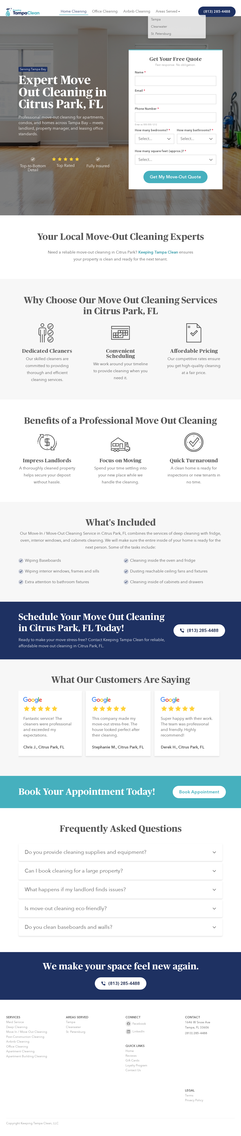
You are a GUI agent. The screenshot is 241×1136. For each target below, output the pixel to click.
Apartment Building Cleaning (26, 1063)
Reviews (131, 1063)
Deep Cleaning (16, 1034)
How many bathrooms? (195, 132)
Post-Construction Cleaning (25, 1044)
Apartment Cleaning (20, 1058)
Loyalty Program (136, 1072)
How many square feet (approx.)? (160, 153)
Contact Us (133, 1077)
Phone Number (147, 110)
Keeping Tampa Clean (158, 265)
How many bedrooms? (152, 132)
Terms (189, 1102)
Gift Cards (132, 1067)
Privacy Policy (194, 1107)
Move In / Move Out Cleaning (26, 1039)
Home (129, 1058)
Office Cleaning (105, 11)
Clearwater (73, 1034)
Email (140, 91)
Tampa (70, 1029)
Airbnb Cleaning (136, 11)
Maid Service (15, 1029)
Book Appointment (199, 797)
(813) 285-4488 (216, 11)
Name (140, 72)
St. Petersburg (75, 1039)
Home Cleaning (74, 11)
